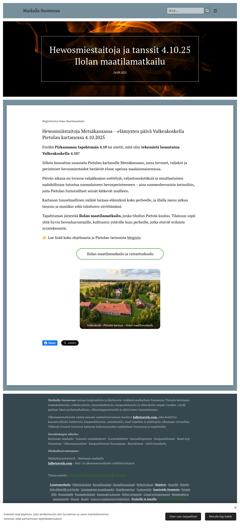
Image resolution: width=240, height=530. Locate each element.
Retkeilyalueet (145, 484)
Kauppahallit (65, 494)
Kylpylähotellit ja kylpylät (64, 489)
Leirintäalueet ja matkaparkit (97, 489)
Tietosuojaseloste (99, 475)
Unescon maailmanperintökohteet (110, 499)
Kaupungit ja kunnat (108, 494)
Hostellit (173, 484)
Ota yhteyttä (76, 475)
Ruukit (85, 499)
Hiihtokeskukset (81, 484)
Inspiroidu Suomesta (166, 489)
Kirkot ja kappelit (132, 494)
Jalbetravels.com (60, 463)
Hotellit (184, 484)
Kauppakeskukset (85, 494)
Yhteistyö (119, 475)
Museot (75, 499)
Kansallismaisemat (124, 484)
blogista (134, 237)
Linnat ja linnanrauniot (157, 494)
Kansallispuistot (102, 484)
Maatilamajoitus (125, 489)
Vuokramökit (143, 489)
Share (50, 342)
